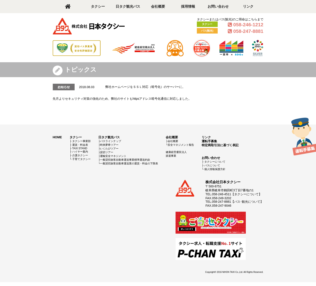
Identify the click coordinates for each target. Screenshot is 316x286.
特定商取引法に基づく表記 (220, 145)
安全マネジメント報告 (181, 144)
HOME (57, 137)
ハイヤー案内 (80, 151)
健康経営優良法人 (176, 152)
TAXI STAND (79, 148)
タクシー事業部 (81, 141)
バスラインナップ (110, 141)
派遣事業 (171, 155)
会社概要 (158, 6)
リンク (248, 6)
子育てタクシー (81, 159)
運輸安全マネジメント (113, 156)
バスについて (212, 165)
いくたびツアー (109, 148)
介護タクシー (80, 155)
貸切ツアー (106, 152)
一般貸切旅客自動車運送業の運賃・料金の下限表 (129, 163)
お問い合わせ (218, 6)
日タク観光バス (128, 6)
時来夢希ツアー (109, 144)
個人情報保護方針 (214, 169)
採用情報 (188, 6)
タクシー (98, 6)
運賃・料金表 (80, 144)
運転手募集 (209, 141)
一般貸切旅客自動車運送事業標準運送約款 (125, 159)
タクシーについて (214, 161)
